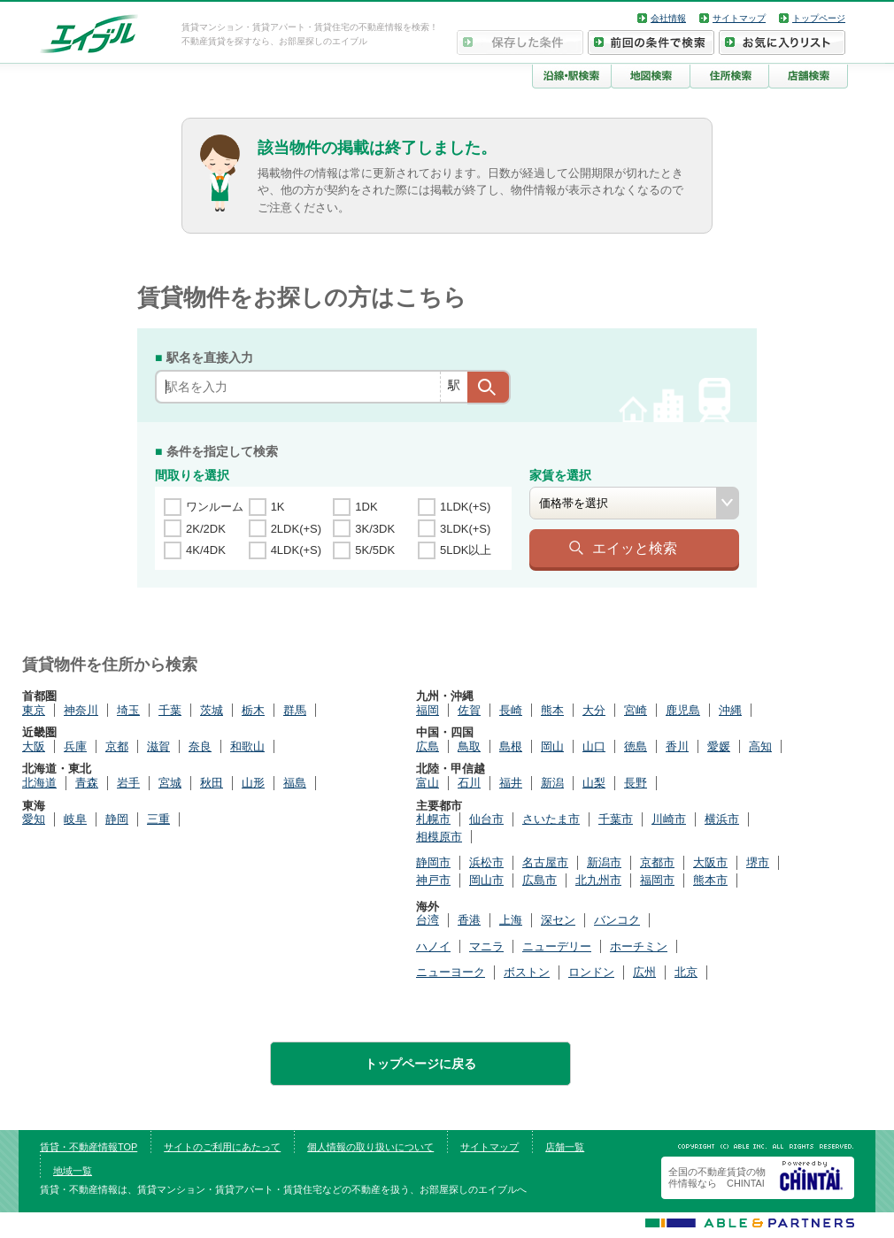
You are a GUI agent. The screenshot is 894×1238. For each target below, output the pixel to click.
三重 (158, 819)
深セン (558, 920)
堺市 (757, 862)
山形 (253, 782)
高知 (760, 746)
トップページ (818, 18)
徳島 (635, 746)
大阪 (33, 746)
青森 (86, 782)
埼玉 (128, 710)
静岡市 (433, 862)
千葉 (169, 710)
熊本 (552, 710)
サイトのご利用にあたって (222, 1147)
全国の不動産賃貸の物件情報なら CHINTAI (717, 1177)
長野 (635, 782)
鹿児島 (683, 710)
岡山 (552, 746)
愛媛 (718, 746)
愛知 (33, 819)
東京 (33, 710)
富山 (427, 782)
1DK (366, 506)
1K (278, 506)
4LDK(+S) (296, 550)
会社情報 (668, 18)
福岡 (427, 710)
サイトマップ (739, 18)
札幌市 (433, 819)
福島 (294, 782)
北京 (685, 972)
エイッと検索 (634, 548)
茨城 (211, 710)
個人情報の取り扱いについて (370, 1147)
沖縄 (730, 710)
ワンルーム (214, 506)
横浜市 (722, 819)
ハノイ (433, 946)
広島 (427, 746)
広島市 (539, 880)
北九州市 (598, 880)
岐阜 (75, 819)
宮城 (169, 782)
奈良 (200, 746)
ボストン (527, 972)
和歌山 (247, 746)
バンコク (617, 920)
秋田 (211, 782)
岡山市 (486, 880)
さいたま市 (551, 819)
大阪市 (710, 862)
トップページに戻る (420, 1064)
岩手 (128, 782)
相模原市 (439, 836)
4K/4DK (206, 550)
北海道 (39, 782)
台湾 (427, 920)
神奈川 (81, 710)
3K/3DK (375, 528)
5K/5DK (375, 550)
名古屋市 (545, 862)
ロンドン (591, 972)
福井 (510, 782)
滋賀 (158, 746)
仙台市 (486, 819)
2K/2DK (206, 528)
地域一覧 (72, 1170)
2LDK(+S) (296, 528)
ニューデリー (556, 946)
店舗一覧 (564, 1147)
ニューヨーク (450, 972)
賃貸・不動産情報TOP (88, 1147)
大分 (593, 710)
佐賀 (469, 710)
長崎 (510, 710)
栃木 (253, 710)
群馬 (294, 710)
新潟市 (604, 862)
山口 (593, 746)
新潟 (552, 782)
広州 (644, 972)
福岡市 (657, 880)
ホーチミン (638, 946)
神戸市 (433, 880)
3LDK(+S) (465, 528)
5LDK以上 (466, 550)
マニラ (486, 946)
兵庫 (75, 746)
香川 (677, 746)
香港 (469, 920)
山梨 (593, 782)
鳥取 (469, 746)
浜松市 (486, 862)
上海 (510, 920)
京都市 (657, 862)
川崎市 (668, 819)
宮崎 (635, 710)
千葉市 (615, 819)
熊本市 (710, 880)
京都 (116, 746)
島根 (510, 746)
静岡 (116, 819)
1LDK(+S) (465, 506)
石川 (469, 782)
